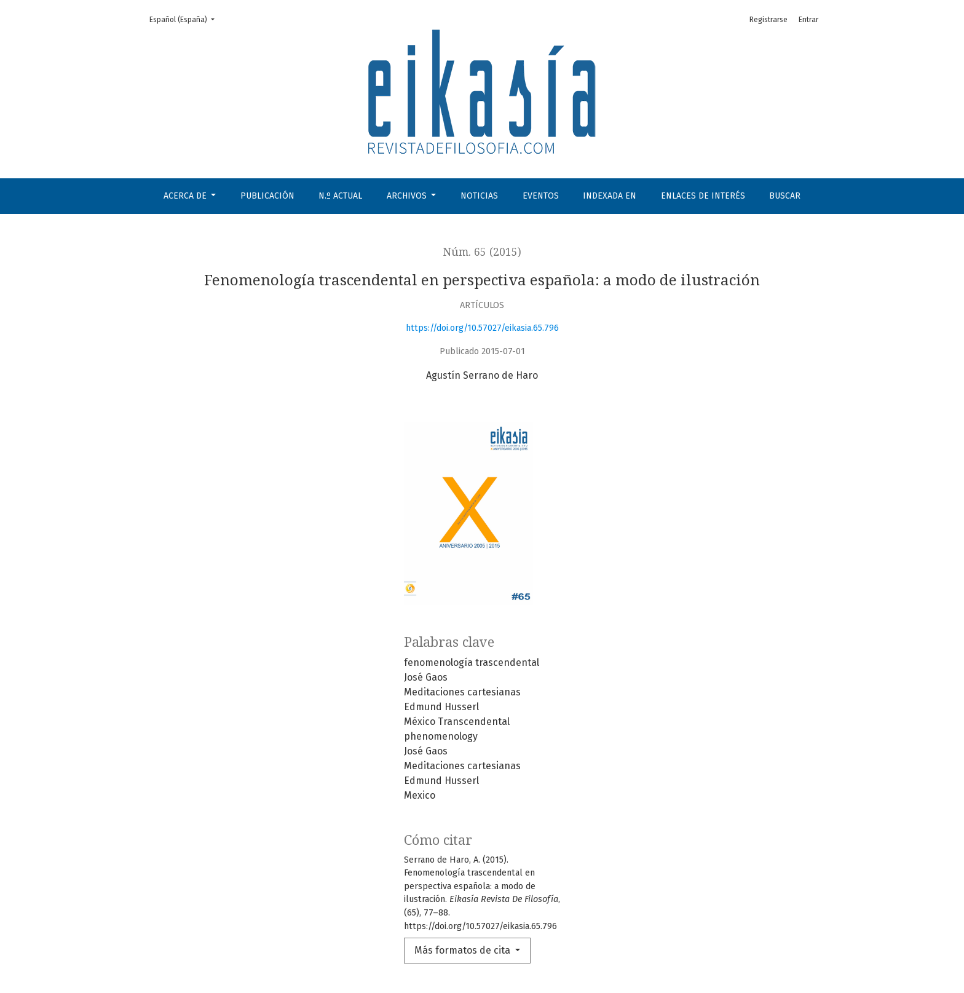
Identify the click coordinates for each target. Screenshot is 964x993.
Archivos (408, 196)
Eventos (541, 196)
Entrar (808, 19)
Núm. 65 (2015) (482, 252)
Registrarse (768, 19)
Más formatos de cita (463, 950)
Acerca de (186, 196)
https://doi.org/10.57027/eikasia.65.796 (482, 328)
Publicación (267, 196)
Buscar (784, 196)
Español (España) (186, 19)
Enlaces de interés (703, 196)
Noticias (479, 196)
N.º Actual (340, 196)
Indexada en (609, 196)
